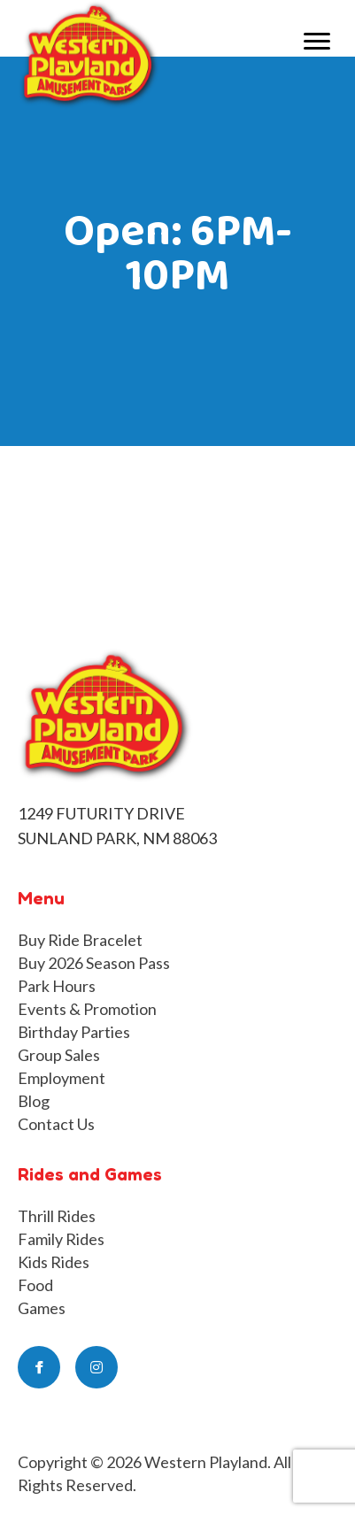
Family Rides (61, 1239)
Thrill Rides (57, 1216)
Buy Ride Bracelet (80, 940)
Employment (61, 1078)
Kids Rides (53, 1262)
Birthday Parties (74, 1032)
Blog (34, 1101)
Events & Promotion (87, 1009)
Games (42, 1308)
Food (35, 1285)
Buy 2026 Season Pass (94, 963)
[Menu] (317, 42)
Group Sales (59, 1055)
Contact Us (56, 1124)
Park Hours (57, 986)
